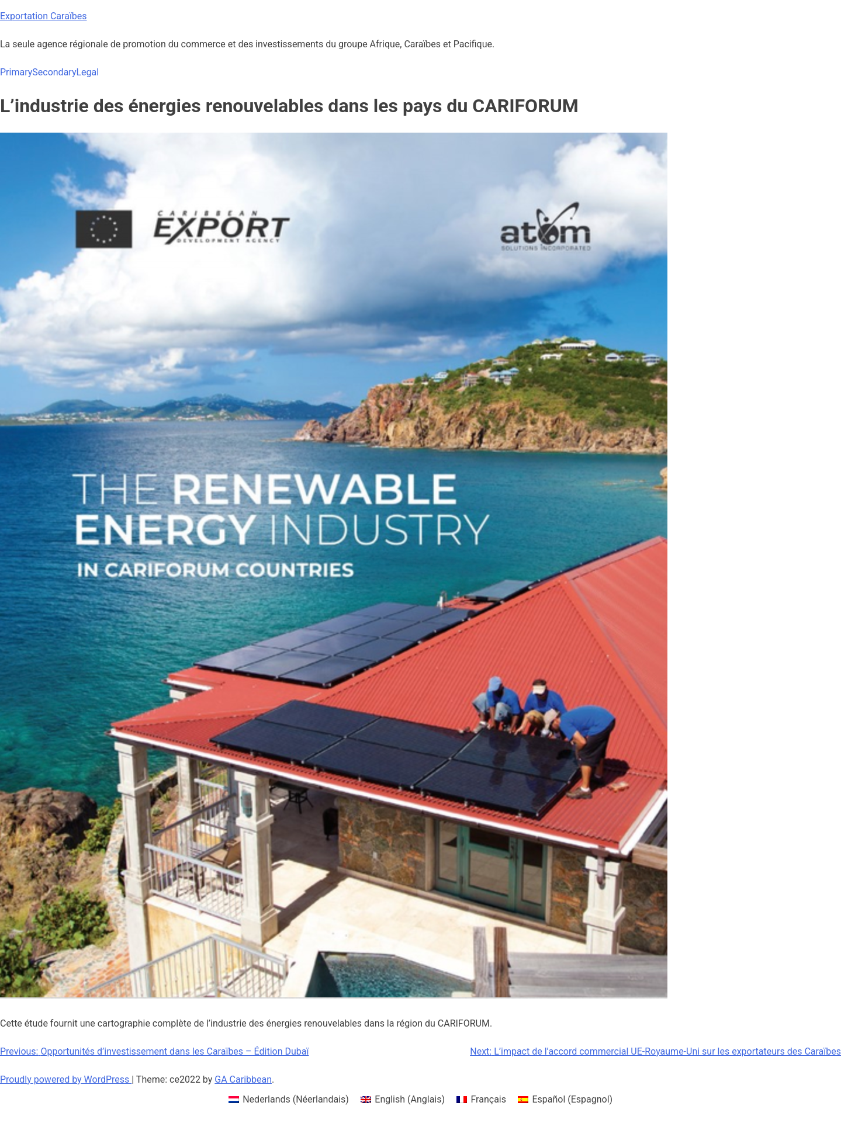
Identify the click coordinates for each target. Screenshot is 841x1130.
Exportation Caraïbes (43, 16)
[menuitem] (289, 1099)
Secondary (54, 72)
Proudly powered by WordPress (65, 1079)
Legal (87, 72)
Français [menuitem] (488, 1099)
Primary (16, 72)
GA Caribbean (243, 1079)
